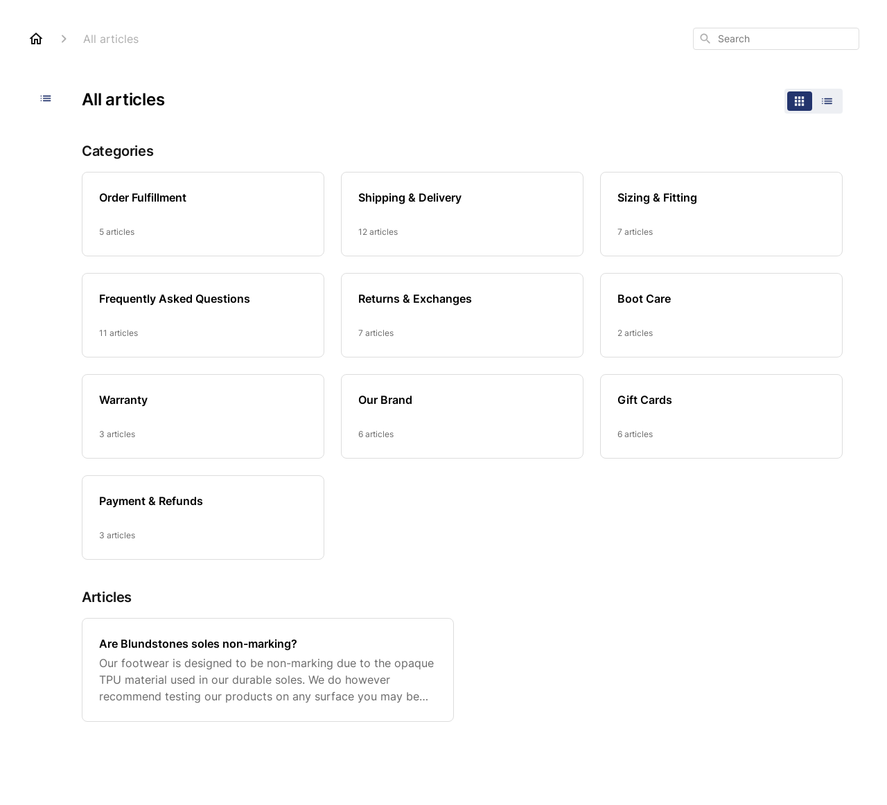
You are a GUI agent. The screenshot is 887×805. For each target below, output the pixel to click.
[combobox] (776, 39)
